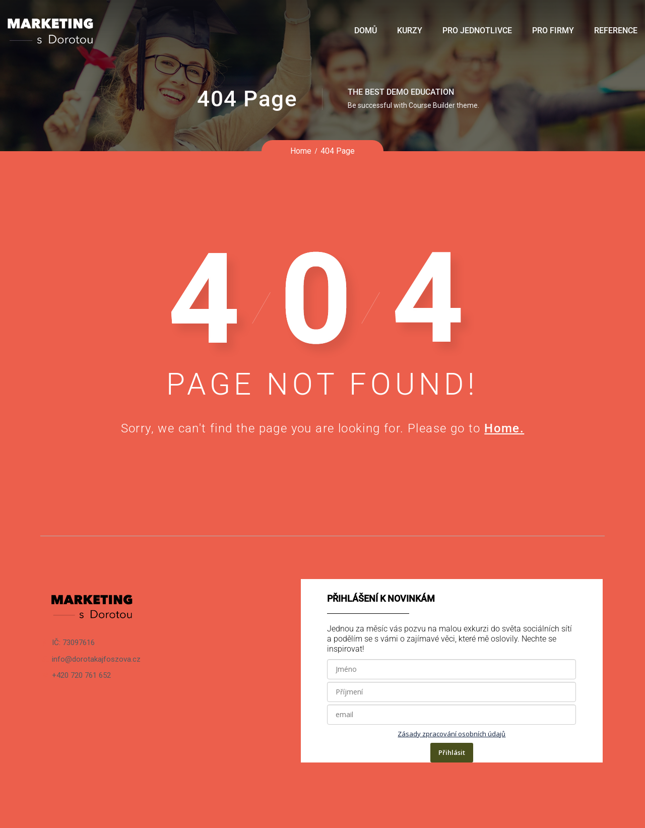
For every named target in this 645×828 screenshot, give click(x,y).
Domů (365, 30)
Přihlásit (451, 752)
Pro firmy (553, 30)
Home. (504, 428)
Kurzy (409, 30)
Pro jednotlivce (477, 30)
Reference (615, 30)
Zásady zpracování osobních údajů (451, 733)
